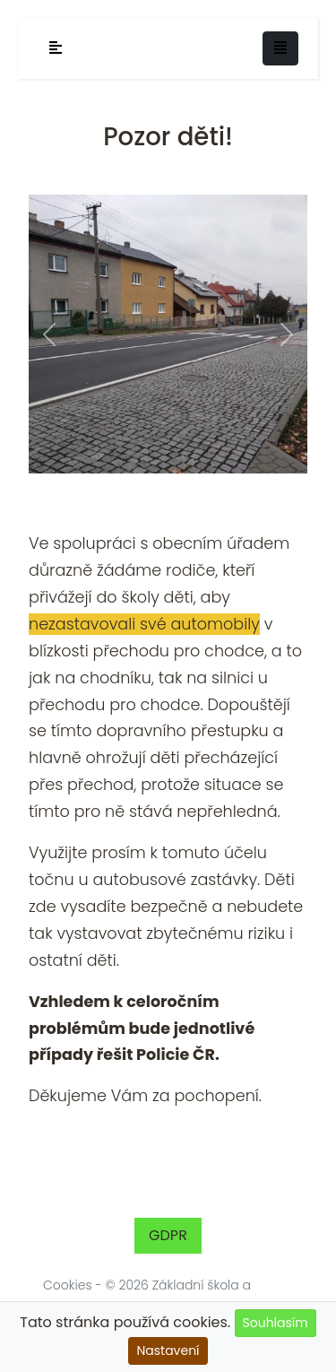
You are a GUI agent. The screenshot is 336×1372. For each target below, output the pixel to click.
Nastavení (167, 1350)
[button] (50, 334)
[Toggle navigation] (280, 48)
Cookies (67, 1285)
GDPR (168, 1235)
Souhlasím (275, 1323)
